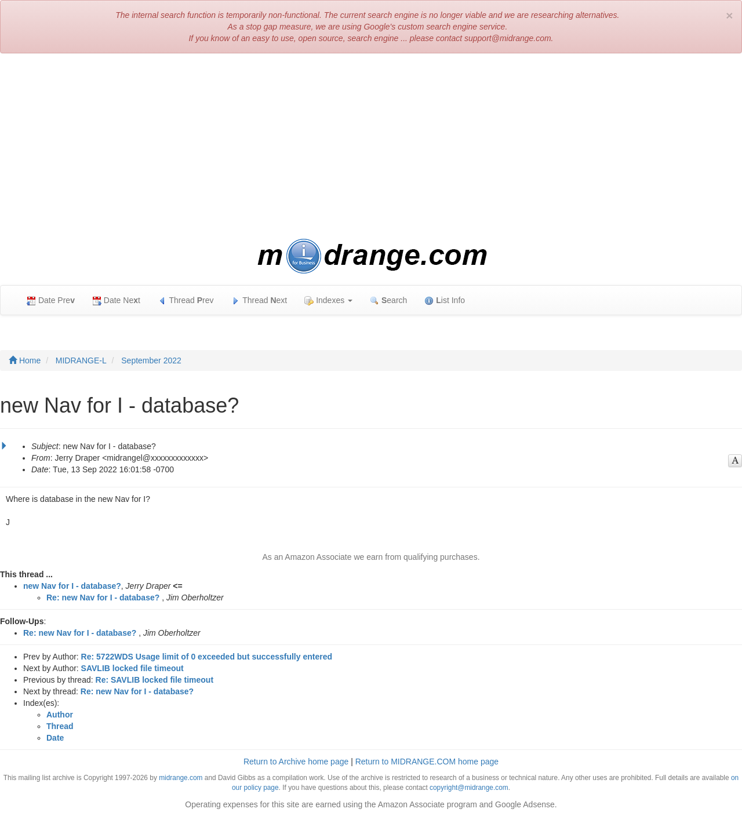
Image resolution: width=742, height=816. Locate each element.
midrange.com (180, 778)
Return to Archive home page (295, 761)
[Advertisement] (371, 146)
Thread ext (259, 300)
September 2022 (151, 360)
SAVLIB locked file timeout (132, 668)
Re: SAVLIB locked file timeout (155, 679)
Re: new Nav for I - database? (102, 597)
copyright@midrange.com (469, 788)
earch (388, 300)
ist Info (444, 300)
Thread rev (186, 300)
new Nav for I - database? (72, 586)
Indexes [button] (328, 300)
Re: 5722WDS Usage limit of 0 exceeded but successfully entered (206, 656)
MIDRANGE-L (81, 360)
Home (25, 360)
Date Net (116, 300)
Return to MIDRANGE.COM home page (427, 761)
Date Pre (51, 300)
